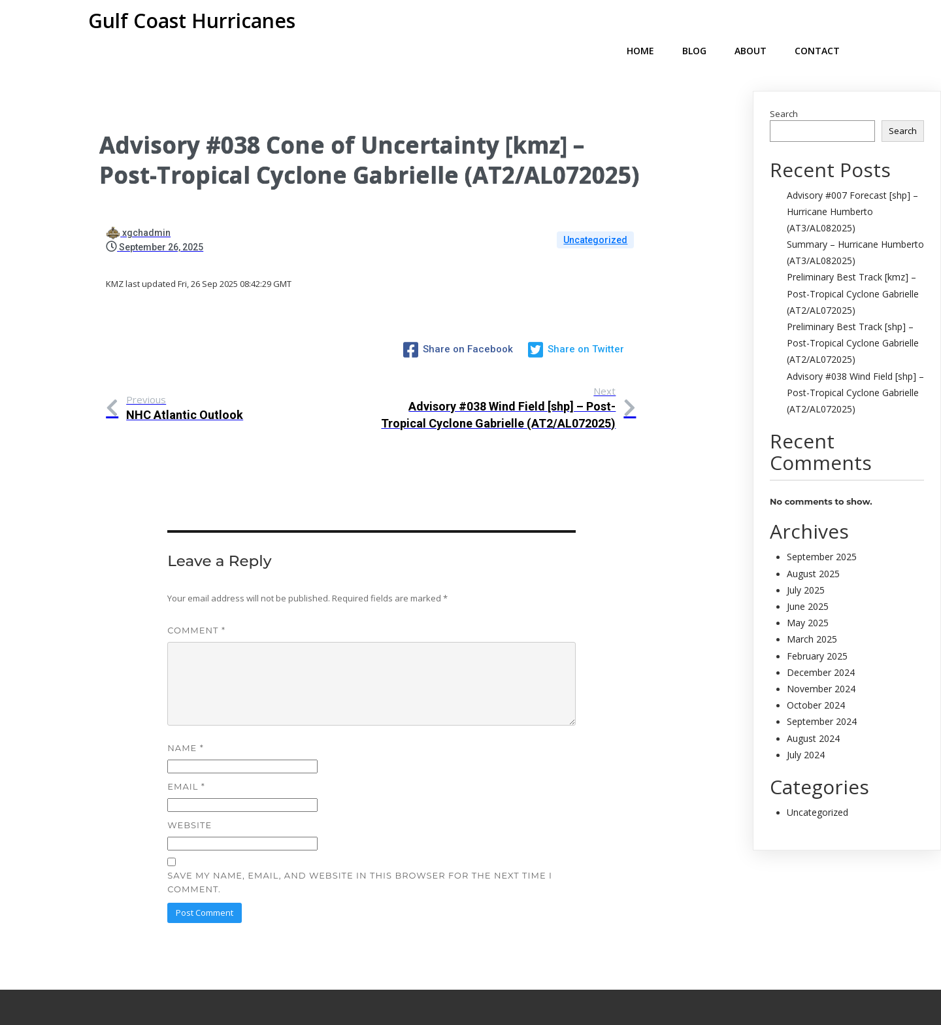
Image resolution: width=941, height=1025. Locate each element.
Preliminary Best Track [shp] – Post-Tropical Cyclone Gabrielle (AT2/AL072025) (853, 321)
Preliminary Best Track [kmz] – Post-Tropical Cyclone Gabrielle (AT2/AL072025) (853, 272)
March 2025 (812, 618)
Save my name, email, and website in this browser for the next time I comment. (359, 836)
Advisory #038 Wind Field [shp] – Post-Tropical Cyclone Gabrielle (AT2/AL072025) (855, 371)
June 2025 (808, 585)
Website (189, 778)
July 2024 (806, 734)
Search (784, 93)
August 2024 (813, 717)
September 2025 (822, 535)
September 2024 (822, 700)
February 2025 (817, 635)
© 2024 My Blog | (413, 983)
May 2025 (808, 602)
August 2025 (813, 552)
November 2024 (821, 668)
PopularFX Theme (525, 983)
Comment (196, 584)
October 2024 (816, 684)
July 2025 (806, 569)
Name (185, 701)
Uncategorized (595, 219)
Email (186, 740)
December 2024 (821, 651)
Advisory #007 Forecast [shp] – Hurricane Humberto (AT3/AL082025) (852, 190)
